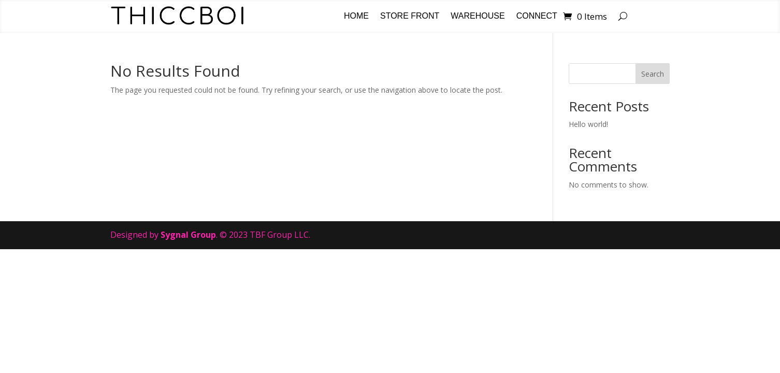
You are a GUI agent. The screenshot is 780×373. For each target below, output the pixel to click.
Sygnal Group (188, 234)
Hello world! (588, 124)
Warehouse (477, 16)
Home (356, 16)
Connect (536, 16)
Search (652, 74)
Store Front (409, 16)
